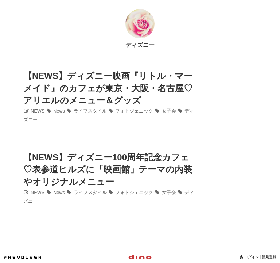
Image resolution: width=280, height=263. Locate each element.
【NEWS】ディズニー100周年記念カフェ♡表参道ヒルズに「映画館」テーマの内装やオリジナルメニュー (107, 169)
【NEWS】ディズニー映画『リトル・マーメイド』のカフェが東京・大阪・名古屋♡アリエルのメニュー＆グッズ (107, 88)
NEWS (33, 111)
